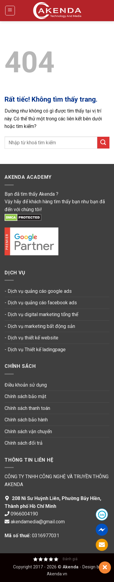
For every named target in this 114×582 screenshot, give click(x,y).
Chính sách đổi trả (24, 443)
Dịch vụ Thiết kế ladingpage (37, 349)
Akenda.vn (57, 574)
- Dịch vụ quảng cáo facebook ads (41, 303)
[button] (10, 10)
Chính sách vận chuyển (28, 431)
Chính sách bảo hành (26, 420)
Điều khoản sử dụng (26, 385)
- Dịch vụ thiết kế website (31, 338)
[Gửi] (103, 143)
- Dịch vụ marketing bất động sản (40, 326)
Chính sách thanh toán (28, 408)
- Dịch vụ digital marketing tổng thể (41, 314)
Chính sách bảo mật (25, 396)
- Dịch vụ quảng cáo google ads (38, 291)
